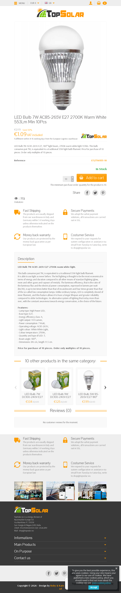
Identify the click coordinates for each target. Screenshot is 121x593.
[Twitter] (56, 573)
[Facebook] (49, 573)
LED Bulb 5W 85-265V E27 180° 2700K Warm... (88, 397)
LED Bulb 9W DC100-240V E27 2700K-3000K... (60, 397)
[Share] (87, 193)
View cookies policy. (101, 583)
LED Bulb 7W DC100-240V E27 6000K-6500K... (32, 397)
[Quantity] (67, 179)
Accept (93, 587)
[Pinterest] (103, 193)
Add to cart (91, 177)
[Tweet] (95, 193)
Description (26, 258)
